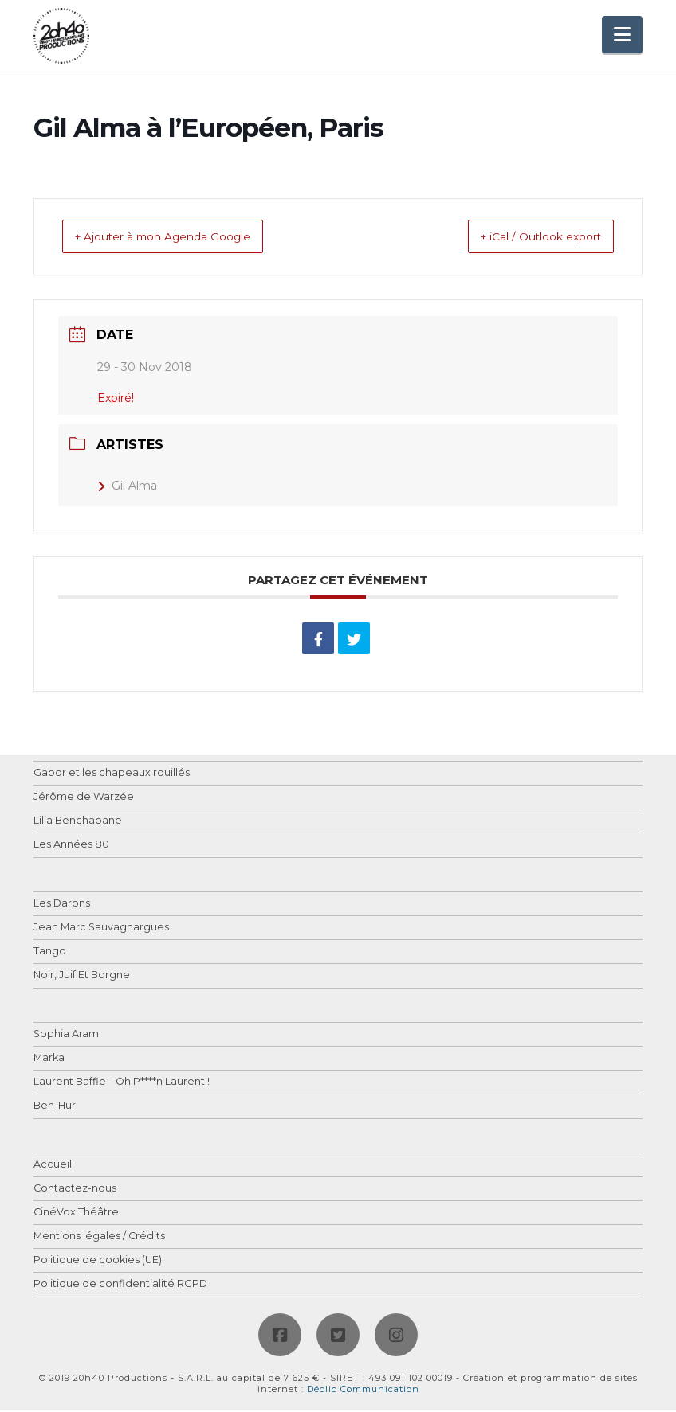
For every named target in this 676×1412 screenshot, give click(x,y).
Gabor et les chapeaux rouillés (111, 775)
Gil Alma (127, 487)
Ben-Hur (54, 1107)
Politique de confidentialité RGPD (120, 1286)
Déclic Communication (363, 1390)
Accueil (52, 1166)
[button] (622, 34)
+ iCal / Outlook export (523, 237)
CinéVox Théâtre (76, 1214)
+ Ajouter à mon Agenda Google (183, 237)
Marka (49, 1060)
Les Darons (61, 905)
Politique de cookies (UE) (97, 1262)
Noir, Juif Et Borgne (81, 977)
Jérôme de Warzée (83, 799)
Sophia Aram (66, 1036)
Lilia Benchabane (77, 822)
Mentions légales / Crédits (99, 1238)
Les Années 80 (71, 846)
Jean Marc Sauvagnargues (101, 929)
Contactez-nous (74, 1190)
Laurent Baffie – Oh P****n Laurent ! (121, 1084)
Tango (49, 953)
